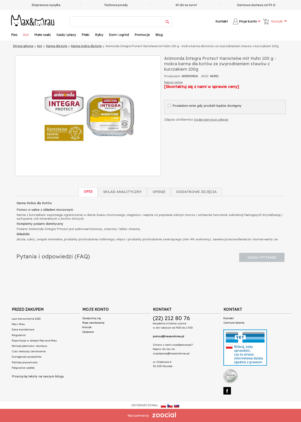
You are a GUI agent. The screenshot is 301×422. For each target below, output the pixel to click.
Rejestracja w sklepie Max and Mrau (34, 340)
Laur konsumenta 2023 (26, 318)
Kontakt (221, 21)
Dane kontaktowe (23, 329)
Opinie (159, 191)
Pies (14, 35)
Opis (88, 191)
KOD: (205, 76)
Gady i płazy (66, 35)
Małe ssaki (42, 35)
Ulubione (88, 332)
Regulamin (19, 335)
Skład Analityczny (122, 191)
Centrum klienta (233, 322)
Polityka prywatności (25, 362)
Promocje (142, 35)
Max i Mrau (18, 324)
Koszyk (86, 327)
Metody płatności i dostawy (29, 346)
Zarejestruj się (91, 318)
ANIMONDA (190, 76)
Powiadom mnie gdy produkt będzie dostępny (205, 105)
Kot (26, 35)
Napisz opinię (173, 82)
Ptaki (85, 35)
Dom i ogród (119, 35)
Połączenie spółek (23, 367)
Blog (159, 35)
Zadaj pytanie (261, 257)
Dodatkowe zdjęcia (196, 191)
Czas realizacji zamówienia (29, 351)
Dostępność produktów (27, 356)
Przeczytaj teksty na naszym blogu (38, 376)
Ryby (99, 35)
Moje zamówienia (93, 322)
